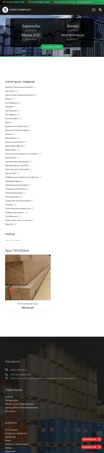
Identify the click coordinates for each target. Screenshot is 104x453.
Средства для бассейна (18, 200)
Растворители (12, 197)
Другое (9, 224)
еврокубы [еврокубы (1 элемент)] (8, 240)
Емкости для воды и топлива (21, 154)
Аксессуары (11, 118)
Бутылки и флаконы (16, 126)
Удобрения (11, 216)
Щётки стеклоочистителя (19, 87)
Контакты (10, 411)
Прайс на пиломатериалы (19, 404)
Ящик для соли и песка (18, 220)
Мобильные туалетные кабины (22, 177)
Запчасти (10, 91)
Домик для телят (14, 142)
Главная (9, 397)
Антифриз (10, 114)
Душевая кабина (14, 146)
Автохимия (11, 111)
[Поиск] (100, 10)
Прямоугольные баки (17, 185)
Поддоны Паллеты (15, 189)
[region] (52, 36)
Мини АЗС (10, 173)
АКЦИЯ (9, 107)
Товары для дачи (14, 212)
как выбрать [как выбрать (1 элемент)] (16, 240)
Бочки (8, 134)
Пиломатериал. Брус (28, 304)
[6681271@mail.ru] (7, 370)
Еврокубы (10, 150)
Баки (8, 122)
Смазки (9, 204)
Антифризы (11, 103)
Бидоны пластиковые (17, 130)
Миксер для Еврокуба (17, 169)
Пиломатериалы (14, 193)
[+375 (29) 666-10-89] (7, 375)
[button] (5, 35)
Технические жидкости (18, 208)
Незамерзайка (13, 181)
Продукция (11, 400)
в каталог (31, 30)
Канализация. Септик (16, 165)
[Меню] (93, 10)
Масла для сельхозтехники (19, 95)
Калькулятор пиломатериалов (21, 407)
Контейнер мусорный (17, 161)
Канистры (10, 157)
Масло (8, 99)
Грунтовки (10, 138)
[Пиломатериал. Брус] (28, 277)
